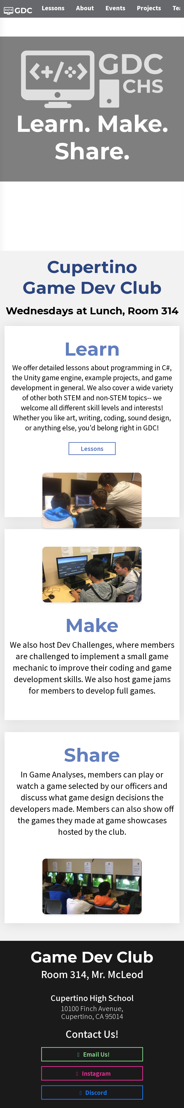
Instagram (91, 1073)
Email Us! (92, 1054)
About (85, 8)
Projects (149, 8)
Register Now (92, 205)
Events (115, 8)
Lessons (53, 8)
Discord (92, 1092)
